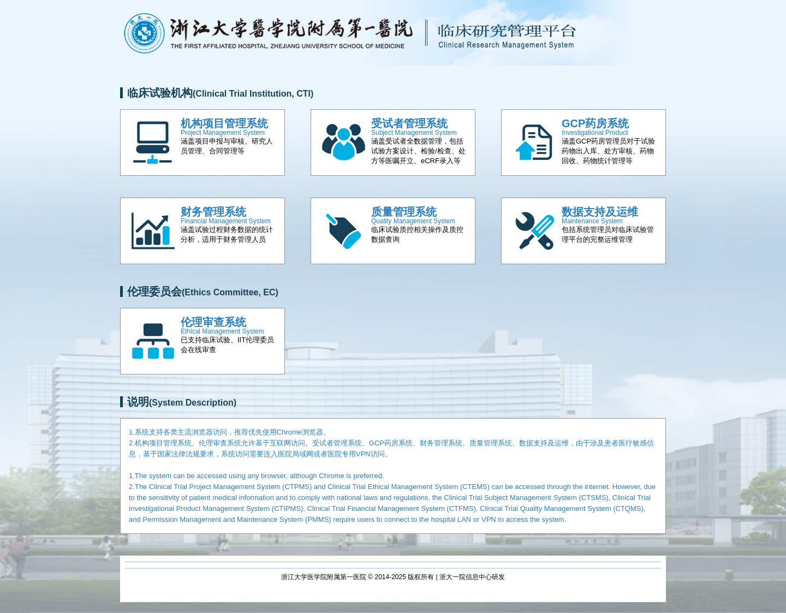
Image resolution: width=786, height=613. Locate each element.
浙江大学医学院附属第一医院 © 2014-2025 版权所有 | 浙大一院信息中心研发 (393, 577)
